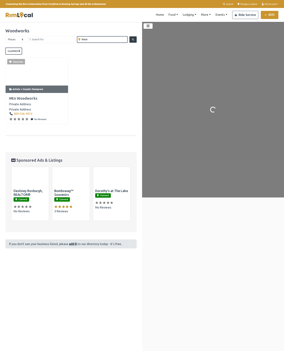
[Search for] (51, 39)
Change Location (248, 4)
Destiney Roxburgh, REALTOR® (28, 193)
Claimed (14, 51)
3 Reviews (61, 211)
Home (160, 14)
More (204, 14)
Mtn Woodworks (23, 98)
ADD (270, 14)
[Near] (102, 39)
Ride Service (245, 14)
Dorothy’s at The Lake (111, 191)
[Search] (133, 39)
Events (220, 14)
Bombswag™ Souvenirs (63, 193)
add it (73, 244)
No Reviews (40, 119)
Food (172, 14)
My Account (269, 4)
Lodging (188, 14)
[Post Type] (15, 39)
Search (228, 4)
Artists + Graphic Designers (27, 89)
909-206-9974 (23, 113)
